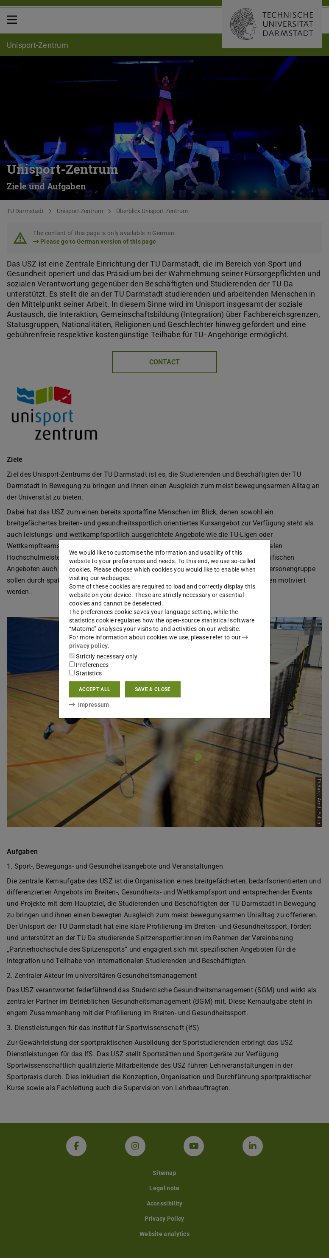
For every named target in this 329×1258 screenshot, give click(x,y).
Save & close (153, 689)
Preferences (89, 664)
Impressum (89, 704)
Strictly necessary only (103, 656)
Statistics (85, 673)
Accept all (94, 689)
